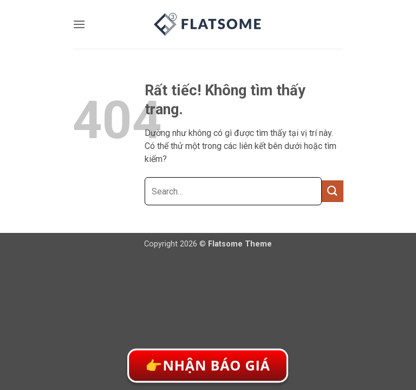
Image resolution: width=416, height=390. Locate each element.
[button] (79, 24)
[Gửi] (332, 191)
